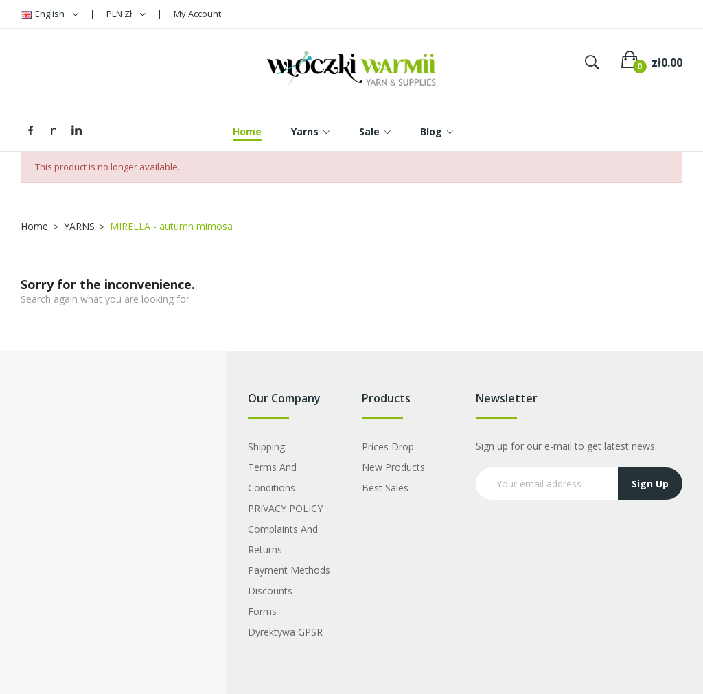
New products (393, 467)
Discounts (270, 590)
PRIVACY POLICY (285, 508)
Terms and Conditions (272, 477)
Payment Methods (289, 570)
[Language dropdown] (49, 14)
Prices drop (388, 446)
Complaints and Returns (283, 539)
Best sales (385, 487)
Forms (262, 611)
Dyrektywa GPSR (285, 631)
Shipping (266, 446)
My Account (197, 14)
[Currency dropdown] (126, 14)
